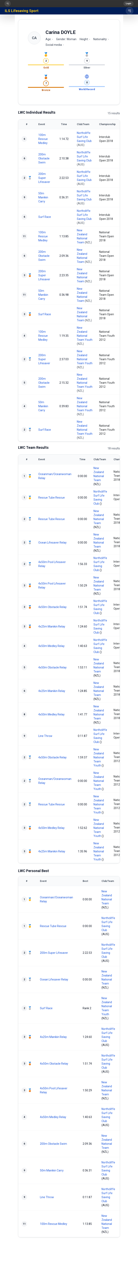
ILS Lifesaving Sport (22, 11)
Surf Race (44, 216)
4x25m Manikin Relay (51, 626)
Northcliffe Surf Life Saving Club (84, 137)
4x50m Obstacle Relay (52, 607)
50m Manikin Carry (43, 197)
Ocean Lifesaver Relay (52, 542)
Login (128, 3)
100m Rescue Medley (43, 139)
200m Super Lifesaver (44, 178)
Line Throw (45, 736)
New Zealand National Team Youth (98, 757)
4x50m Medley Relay (51, 646)
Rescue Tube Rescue (51, 497)
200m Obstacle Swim (44, 158)
